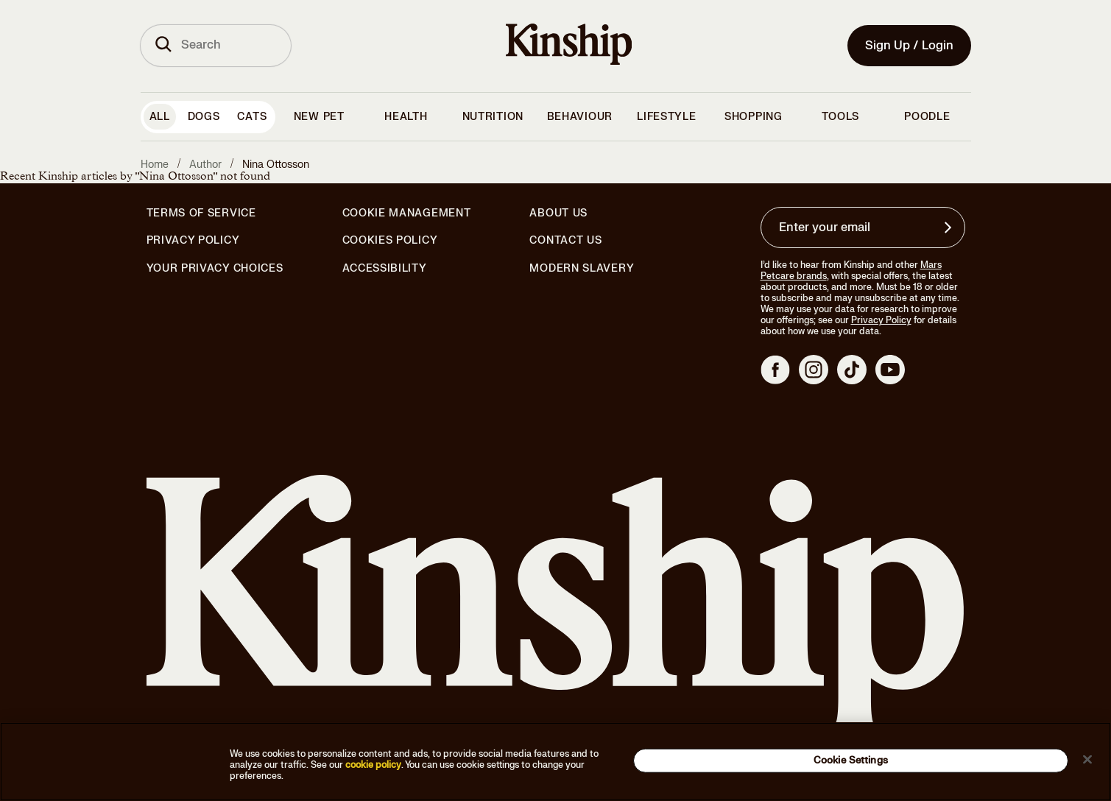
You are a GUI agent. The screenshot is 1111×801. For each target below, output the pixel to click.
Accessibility (384, 268)
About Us (558, 213)
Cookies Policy (390, 240)
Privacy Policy (193, 240)
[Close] (1087, 759)
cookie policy (373, 765)
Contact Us (565, 240)
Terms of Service (201, 213)
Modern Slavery (581, 268)
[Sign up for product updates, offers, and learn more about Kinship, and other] (949, 227)
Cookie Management (406, 213)
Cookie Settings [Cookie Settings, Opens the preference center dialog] (851, 760)
